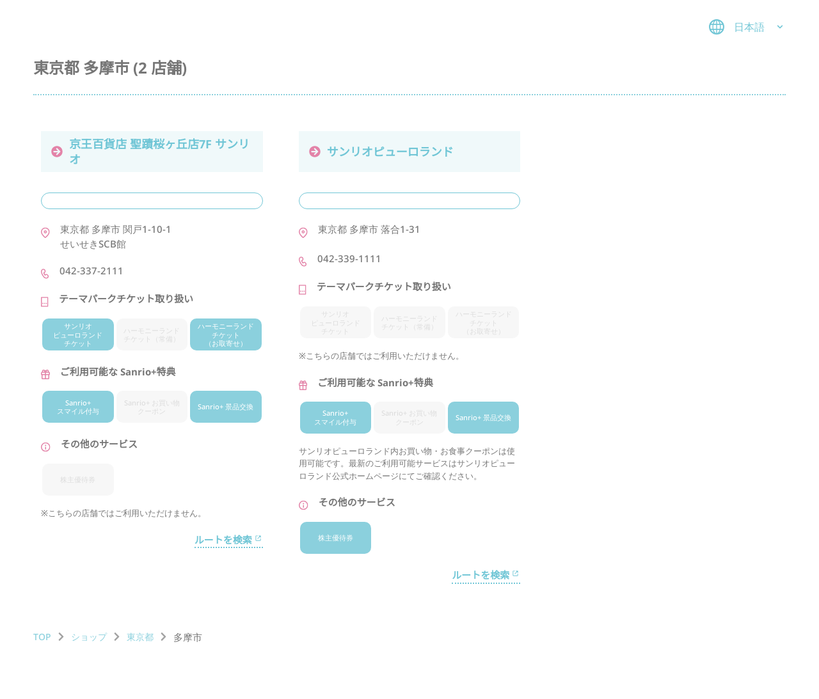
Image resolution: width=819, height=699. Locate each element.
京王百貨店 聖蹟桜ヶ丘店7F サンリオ (150, 151)
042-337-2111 (91, 270)
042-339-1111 (349, 258)
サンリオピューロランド (381, 151)
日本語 (747, 27)
